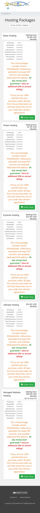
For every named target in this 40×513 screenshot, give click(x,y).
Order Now (27, 117)
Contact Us (13, 497)
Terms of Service (25, 497)
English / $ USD (20, 493)
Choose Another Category (19, 25)
